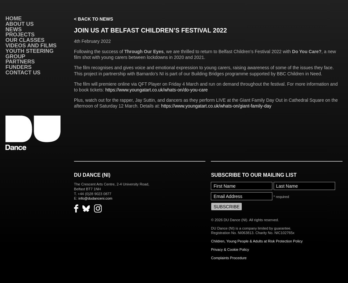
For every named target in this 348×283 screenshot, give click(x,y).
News (13, 29)
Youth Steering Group (29, 54)
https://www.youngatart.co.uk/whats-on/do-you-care (156, 89)
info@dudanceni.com (95, 198)
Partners (20, 62)
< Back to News (93, 19)
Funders (18, 67)
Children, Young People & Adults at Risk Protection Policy (257, 241)
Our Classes (24, 40)
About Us (19, 24)
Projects (19, 35)
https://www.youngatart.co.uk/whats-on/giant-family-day (216, 105)
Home (13, 18)
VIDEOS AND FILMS (31, 45)
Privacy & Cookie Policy (230, 249)
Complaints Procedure (229, 258)
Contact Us (23, 73)
